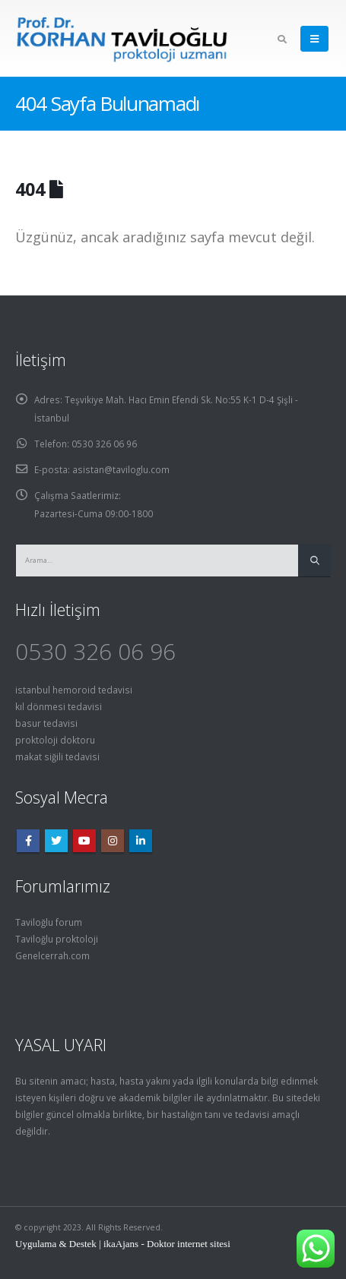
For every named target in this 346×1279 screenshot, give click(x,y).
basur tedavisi (46, 723)
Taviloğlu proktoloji (56, 939)
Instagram (112, 840)
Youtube (84, 840)
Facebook (28, 840)
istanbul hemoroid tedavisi (73, 690)
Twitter (56, 840)
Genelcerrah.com (52, 955)
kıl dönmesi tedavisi (58, 706)
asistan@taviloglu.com (121, 469)
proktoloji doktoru (55, 740)
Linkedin (140, 840)
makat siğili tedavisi (57, 756)
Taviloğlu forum (48, 922)
